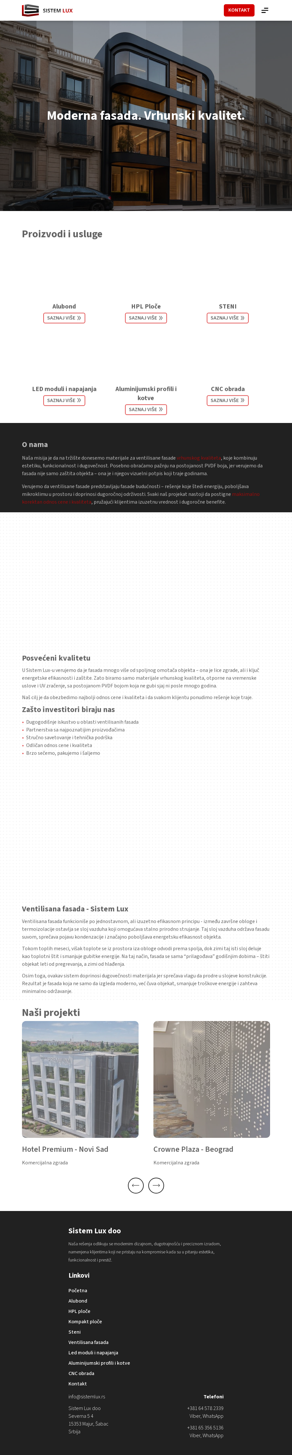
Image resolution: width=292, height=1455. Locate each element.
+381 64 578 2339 (205, 1408)
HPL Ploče (146, 315)
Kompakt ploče (85, 1321)
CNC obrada (228, 397)
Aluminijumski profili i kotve (146, 402)
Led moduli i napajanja (93, 1352)
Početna (77, 1290)
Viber (195, 1416)
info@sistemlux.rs (86, 1396)
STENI (228, 315)
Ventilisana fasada (88, 1342)
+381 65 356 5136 (205, 1427)
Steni (74, 1332)
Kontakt (77, 1383)
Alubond (64, 315)
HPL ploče (79, 1311)
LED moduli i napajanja (64, 397)
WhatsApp (213, 1416)
